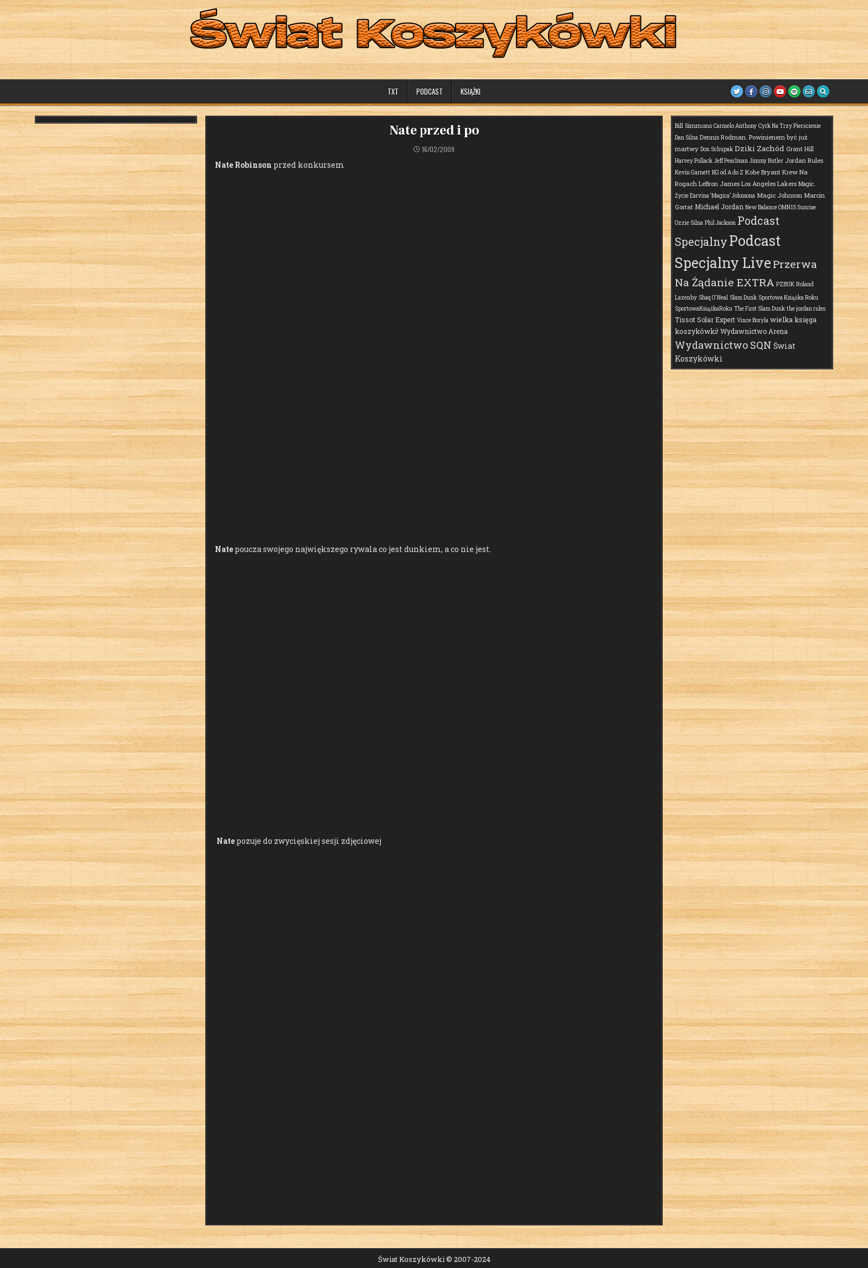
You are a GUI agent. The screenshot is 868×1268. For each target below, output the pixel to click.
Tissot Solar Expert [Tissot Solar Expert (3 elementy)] (705, 319)
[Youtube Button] (780, 91)
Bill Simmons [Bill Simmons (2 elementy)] (693, 125)
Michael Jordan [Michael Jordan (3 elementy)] (719, 206)
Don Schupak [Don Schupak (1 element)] (716, 149)
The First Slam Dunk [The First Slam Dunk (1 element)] (759, 308)
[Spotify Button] (794, 91)
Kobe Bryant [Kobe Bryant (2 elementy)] (763, 172)
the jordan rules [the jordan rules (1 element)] (806, 308)
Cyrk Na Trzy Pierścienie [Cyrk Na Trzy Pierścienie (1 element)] (789, 126)
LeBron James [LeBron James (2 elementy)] (719, 183)
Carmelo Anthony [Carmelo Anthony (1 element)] (735, 126)
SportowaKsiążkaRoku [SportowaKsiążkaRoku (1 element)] (703, 308)
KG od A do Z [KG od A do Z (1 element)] (727, 172)
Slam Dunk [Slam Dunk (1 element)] (743, 297)
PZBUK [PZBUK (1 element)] (785, 284)
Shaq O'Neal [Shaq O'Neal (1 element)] (713, 297)
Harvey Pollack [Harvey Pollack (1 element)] (693, 160)
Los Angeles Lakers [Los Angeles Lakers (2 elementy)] (769, 183)
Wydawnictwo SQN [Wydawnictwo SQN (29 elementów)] (723, 345)
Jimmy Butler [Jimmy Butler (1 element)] (766, 160)
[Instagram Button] (766, 91)
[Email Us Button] (809, 91)
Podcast (429, 91)
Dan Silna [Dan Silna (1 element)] (686, 137)
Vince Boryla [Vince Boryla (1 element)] (752, 320)
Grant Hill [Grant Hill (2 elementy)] (800, 149)
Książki (470, 91)
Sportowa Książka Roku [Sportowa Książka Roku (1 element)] (788, 297)
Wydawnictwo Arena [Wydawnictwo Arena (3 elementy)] (754, 331)
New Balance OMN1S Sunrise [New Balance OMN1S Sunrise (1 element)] (780, 207)
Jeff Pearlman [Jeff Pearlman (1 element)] (731, 160)
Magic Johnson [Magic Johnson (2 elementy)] (779, 195)
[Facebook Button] (751, 91)
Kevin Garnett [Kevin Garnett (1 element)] (692, 172)
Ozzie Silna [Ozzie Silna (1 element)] (689, 222)
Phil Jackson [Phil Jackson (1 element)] (720, 222)
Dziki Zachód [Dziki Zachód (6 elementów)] (759, 148)
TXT (393, 91)
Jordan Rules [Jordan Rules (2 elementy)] (804, 160)
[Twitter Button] (737, 91)
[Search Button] (823, 91)
